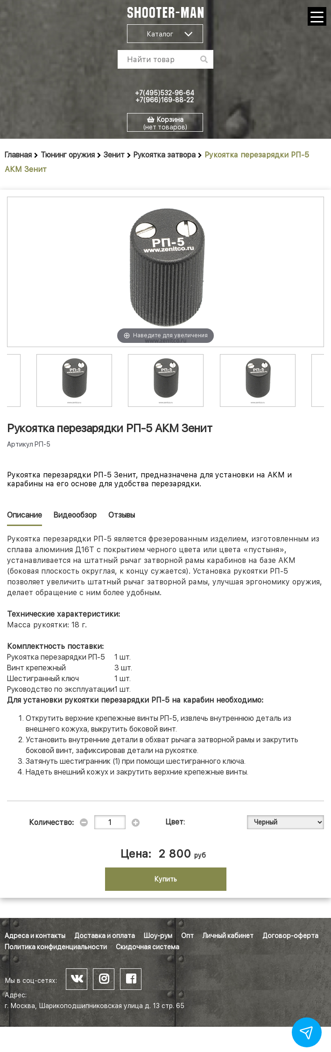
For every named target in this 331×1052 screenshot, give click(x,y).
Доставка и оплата (104, 935)
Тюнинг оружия (68, 154)
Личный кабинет (228, 935)
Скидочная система (147, 947)
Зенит (114, 154)
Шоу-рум (158, 935)
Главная (18, 154)
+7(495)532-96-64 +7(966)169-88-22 (164, 96)
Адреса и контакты (35, 935)
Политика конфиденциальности (56, 947)
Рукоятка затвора (165, 154)
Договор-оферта (290, 935)
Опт (187, 935)
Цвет (174, 821)
